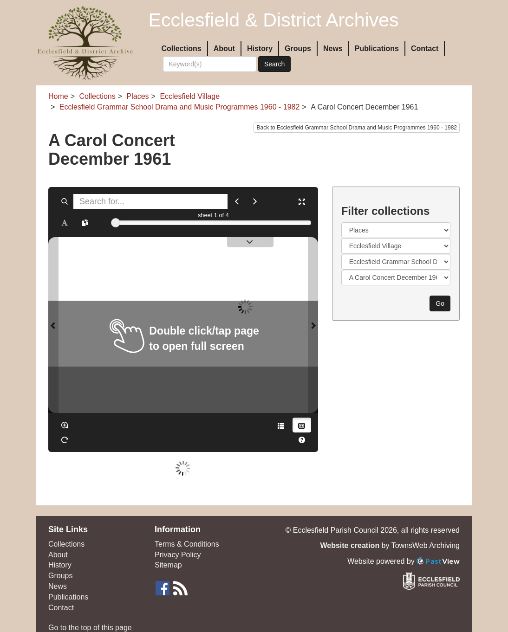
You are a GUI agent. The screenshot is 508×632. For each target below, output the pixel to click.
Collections (182, 48)
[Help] (302, 439)
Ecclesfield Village (190, 96)
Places (138, 96)
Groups (298, 48)
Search (274, 64)
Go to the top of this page (90, 628)
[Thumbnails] (302, 425)
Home (58, 96)
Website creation (349, 545)
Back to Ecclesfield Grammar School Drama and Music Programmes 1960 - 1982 (356, 127)
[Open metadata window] (281, 425)
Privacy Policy (178, 555)
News (333, 48)
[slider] (115, 222)
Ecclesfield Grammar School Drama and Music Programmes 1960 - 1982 (179, 107)
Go (440, 303)
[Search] (209, 64)
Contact (425, 48)
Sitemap (168, 565)
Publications (377, 48)
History (260, 48)
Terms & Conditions (187, 544)
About (224, 48)
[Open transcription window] (85, 222)
